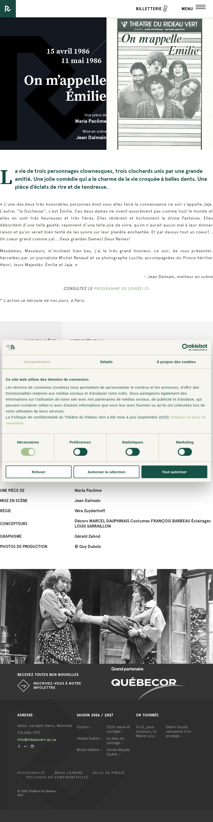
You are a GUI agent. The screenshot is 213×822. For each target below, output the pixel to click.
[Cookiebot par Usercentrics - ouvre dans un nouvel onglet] (185, 347)
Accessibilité (31, 773)
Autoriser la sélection (107, 472)
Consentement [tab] (37, 362)
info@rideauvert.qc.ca (36, 739)
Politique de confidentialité (57, 777)
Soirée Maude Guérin (118, 752)
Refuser (39, 472)
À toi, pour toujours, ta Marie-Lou (146, 731)
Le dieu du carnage (115, 740)
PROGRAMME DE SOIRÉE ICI (121, 288)
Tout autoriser (174, 472)
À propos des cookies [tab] (176, 362)
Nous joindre (69, 773)
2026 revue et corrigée (118, 729)
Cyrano (83, 727)
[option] (106, 616)
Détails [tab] (106, 362)
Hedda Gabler (88, 738)
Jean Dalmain (91, 137)
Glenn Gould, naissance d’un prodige (178, 731)
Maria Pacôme (90, 121)
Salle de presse (109, 773)
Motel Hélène (88, 750)
